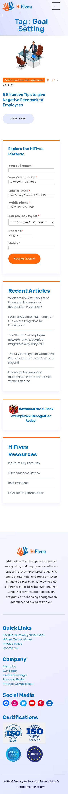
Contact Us (11, 648)
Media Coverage (15, 675)
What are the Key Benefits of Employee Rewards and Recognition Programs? (28, 302)
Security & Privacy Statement (24, 635)
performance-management (23, 80)
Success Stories (14, 679)
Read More (18, 118)
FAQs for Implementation (26, 493)
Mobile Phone (19, 203)
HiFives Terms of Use (17, 639)
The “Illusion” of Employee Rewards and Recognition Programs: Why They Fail (26, 339)
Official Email (19, 191)
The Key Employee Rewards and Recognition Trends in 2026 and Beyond (31, 358)
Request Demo (24, 258)
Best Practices (18, 483)
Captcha (15, 231)
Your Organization (23, 177)
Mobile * (14, 243)
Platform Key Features (24, 463)
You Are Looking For (24, 216)
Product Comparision (18, 684)
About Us (9, 666)
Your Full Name (20, 166)
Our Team (10, 671)
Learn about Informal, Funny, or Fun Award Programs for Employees (30, 321)
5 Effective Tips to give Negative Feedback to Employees (24, 99)
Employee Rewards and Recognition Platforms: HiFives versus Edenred (29, 376)
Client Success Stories (24, 473)
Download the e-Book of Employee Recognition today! (31, 415)
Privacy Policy (12, 644)
